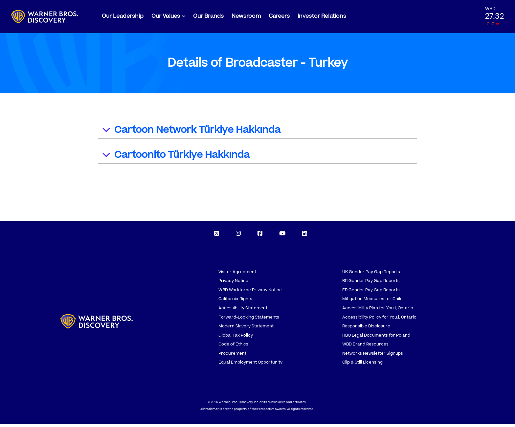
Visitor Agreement (237, 275)
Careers (279, 18)
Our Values (165, 18)
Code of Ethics (233, 347)
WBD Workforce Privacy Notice (250, 293)
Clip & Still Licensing (362, 365)
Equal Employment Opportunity (250, 365)
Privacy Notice (233, 284)
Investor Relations (322, 18)
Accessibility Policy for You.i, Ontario (379, 320)
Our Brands (208, 18)
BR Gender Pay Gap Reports (371, 284)
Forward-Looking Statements (248, 320)
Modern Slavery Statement (246, 329)
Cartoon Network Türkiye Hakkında (190, 134)
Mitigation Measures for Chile (372, 302)
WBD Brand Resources (365, 347)
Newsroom (246, 18)
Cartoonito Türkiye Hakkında (175, 159)
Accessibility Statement (242, 311)
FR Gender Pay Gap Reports (371, 293)
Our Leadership (123, 18)
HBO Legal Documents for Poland (376, 338)
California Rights (235, 302)
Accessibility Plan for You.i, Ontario (377, 311)
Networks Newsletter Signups (372, 356)
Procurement (232, 356)
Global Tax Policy (235, 338)
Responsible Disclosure (366, 329)
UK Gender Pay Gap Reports (371, 275)
